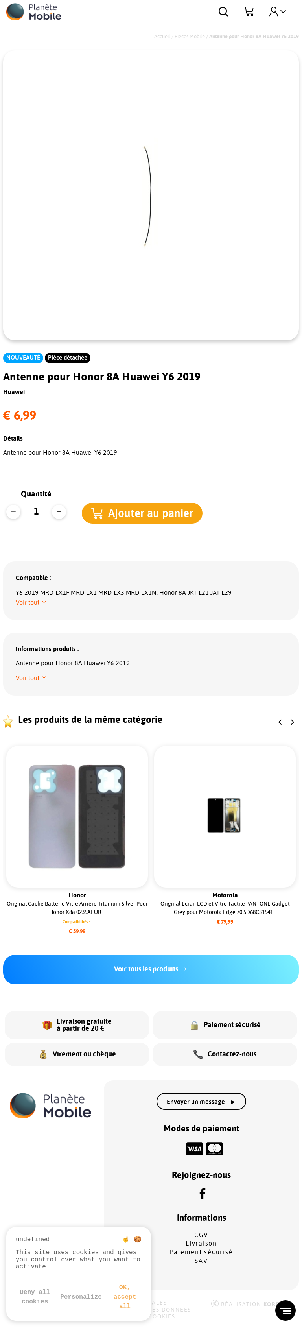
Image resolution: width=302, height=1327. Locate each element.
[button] (145, 513)
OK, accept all (125, 1297)
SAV (201, 1261)
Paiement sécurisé (201, 1252)
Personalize (81, 1297)
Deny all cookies (35, 1297)
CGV (201, 1235)
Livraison (201, 1243)
